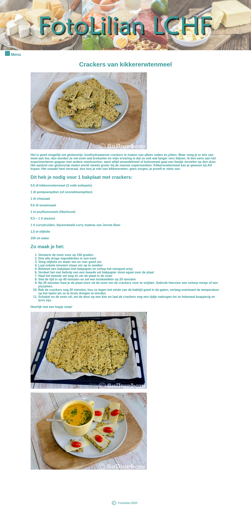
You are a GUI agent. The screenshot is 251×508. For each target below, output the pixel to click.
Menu (13, 54)
